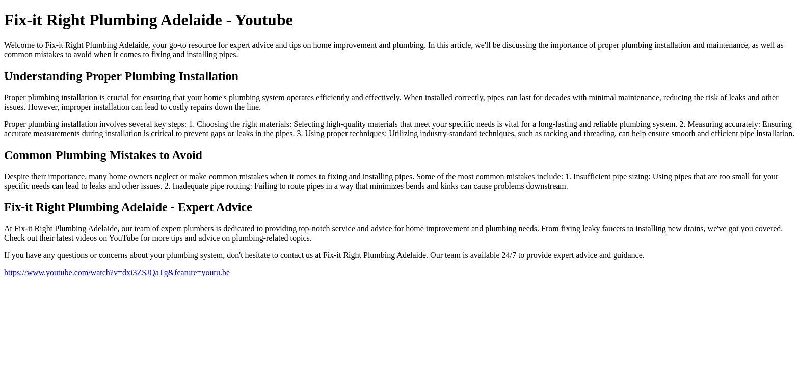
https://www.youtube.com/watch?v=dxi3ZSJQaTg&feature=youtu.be (117, 272)
